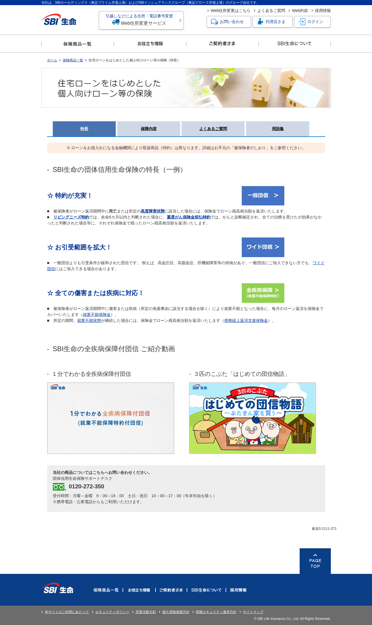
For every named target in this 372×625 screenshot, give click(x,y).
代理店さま (271, 21)
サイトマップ (253, 612)
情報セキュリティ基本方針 (216, 612)
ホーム (52, 60)
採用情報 (323, 10)
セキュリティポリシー (112, 612)
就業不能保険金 (97, 314)
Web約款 (300, 10)
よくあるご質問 (271, 10)
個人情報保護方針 (176, 612)
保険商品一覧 (73, 60)
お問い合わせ (227, 21)
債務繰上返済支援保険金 (246, 320)
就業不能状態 (89, 320)
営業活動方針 (146, 612)
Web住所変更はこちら (231, 10)
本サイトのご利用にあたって (67, 612)
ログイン (310, 21)
